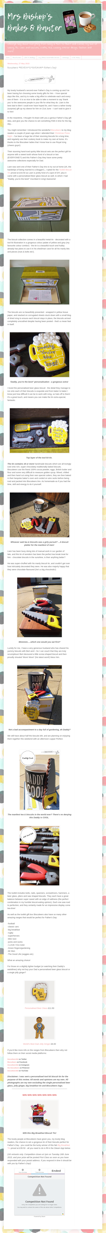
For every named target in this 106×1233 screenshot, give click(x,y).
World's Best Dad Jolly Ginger (36, 1044)
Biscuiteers (56, 130)
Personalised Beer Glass (36, 1008)
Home (7, 57)
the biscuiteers (13, 1068)
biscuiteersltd (13, 1059)
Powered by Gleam (49, 1215)
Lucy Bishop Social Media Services (48, 57)
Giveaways (65, 57)
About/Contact (17, 57)
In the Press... (76, 57)
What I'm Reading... (29, 57)
